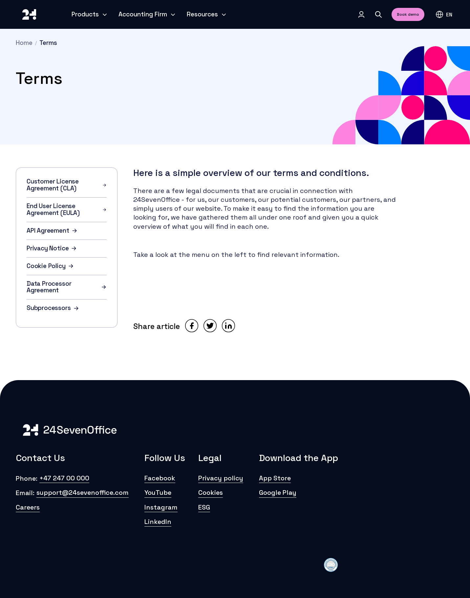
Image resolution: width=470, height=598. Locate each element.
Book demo (408, 14)
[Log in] (361, 14)
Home (24, 42)
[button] (444, 14)
